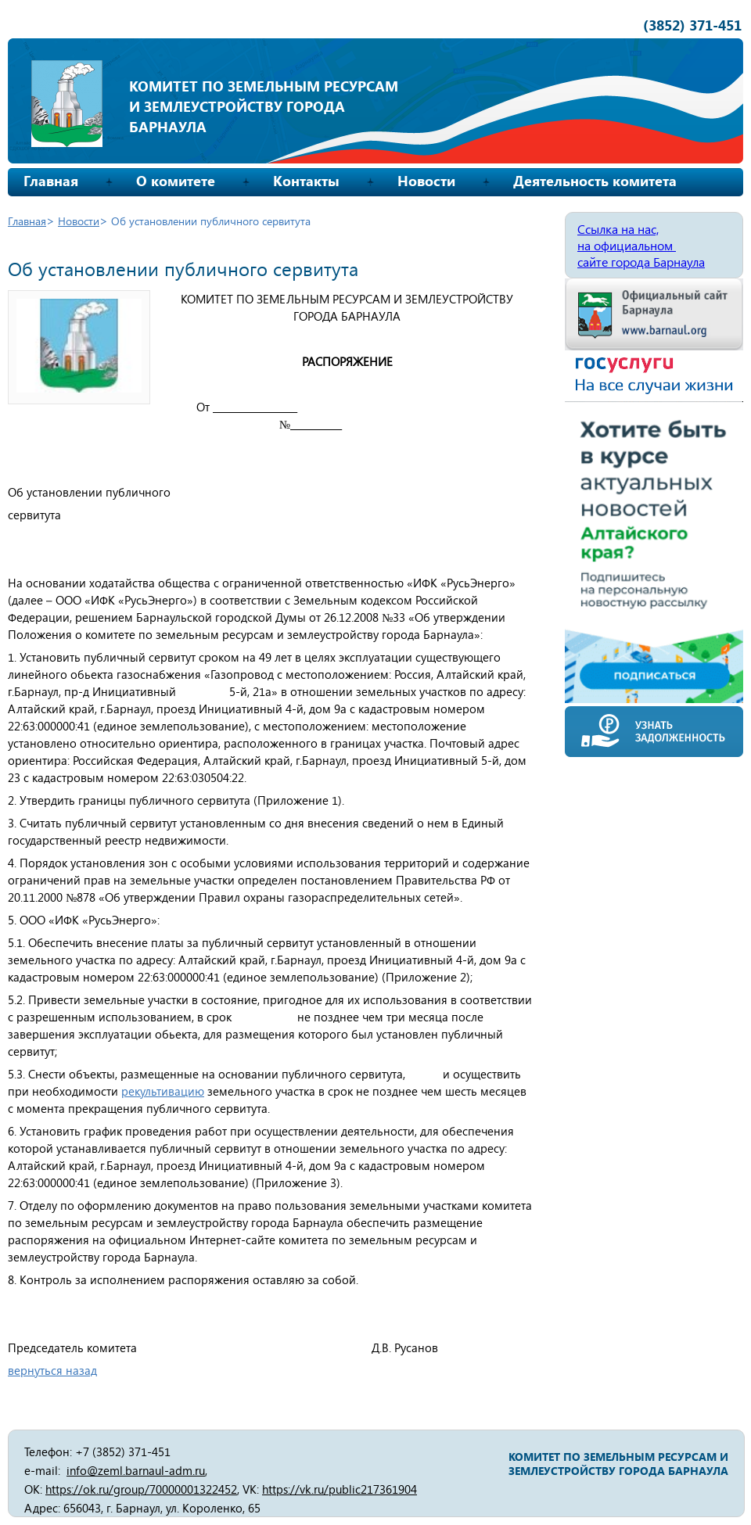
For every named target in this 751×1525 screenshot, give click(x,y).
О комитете (175, 180)
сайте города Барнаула (641, 261)
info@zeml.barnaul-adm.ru (135, 1470)
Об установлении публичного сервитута (211, 221)
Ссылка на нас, (618, 229)
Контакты (306, 180)
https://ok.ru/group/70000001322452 (141, 1489)
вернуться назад (52, 1370)
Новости (426, 180)
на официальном (626, 245)
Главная (50, 180)
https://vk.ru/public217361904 (339, 1489)
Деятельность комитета (595, 180)
